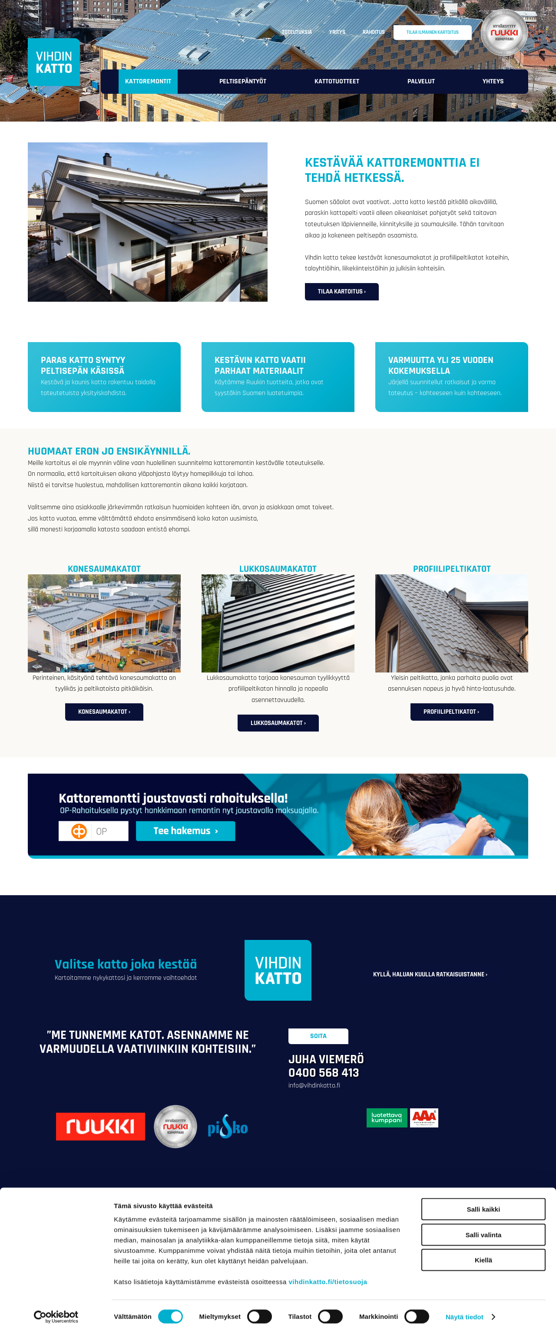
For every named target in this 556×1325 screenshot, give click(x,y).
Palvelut (421, 81)
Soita (318, 1036)
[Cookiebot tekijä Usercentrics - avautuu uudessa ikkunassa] (56, 1308)
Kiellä (483, 1251)
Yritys (337, 32)
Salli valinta (484, 1225)
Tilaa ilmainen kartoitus (433, 33)
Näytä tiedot (464, 1308)
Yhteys (493, 81)
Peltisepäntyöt (242, 81)
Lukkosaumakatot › (278, 723)
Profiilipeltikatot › (452, 712)
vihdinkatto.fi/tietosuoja (327, 1272)
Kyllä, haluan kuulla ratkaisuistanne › (430, 974)
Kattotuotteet (336, 81)
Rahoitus (374, 32)
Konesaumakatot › (104, 712)
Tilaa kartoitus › (342, 291)
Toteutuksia (297, 32)
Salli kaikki (483, 1200)
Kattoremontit (148, 81)
